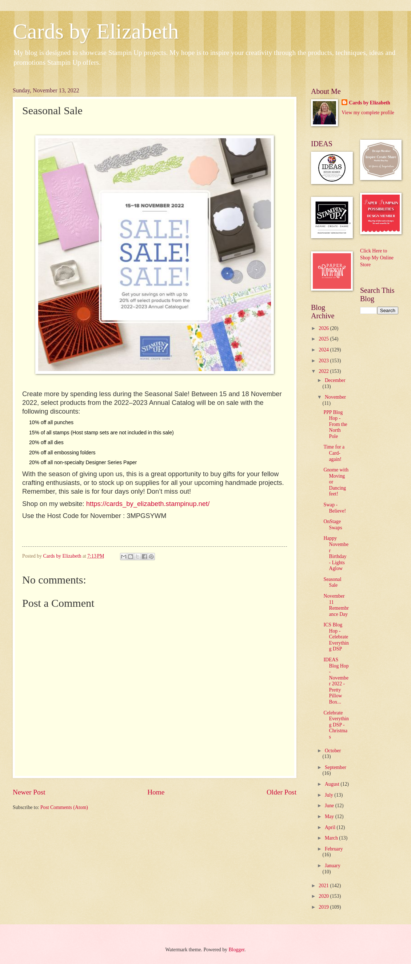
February (334, 849)
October (333, 750)
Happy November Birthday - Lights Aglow (335, 553)
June (330, 805)
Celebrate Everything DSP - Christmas (335, 725)
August (332, 784)
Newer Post (29, 792)
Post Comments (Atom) (64, 807)
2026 (324, 328)
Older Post (281, 792)
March (332, 838)
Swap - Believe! (334, 508)
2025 (324, 339)
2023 (324, 360)
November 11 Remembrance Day (335, 605)
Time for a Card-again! (333, 453)
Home (155, 792)
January (332, 865)
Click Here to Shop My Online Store (377, 258)
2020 (324, 896)
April (331, 827)
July (329, 795)
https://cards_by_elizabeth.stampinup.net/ (148, 503)
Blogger (236, 949)
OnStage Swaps (332, 524)
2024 (324, 349)
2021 (324, 885)
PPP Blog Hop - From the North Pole (335, 424)
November (335, 397)
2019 (324, 907)
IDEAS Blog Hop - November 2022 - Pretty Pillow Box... (335, 681)
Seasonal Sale (332, 582)
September (335, 767)
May (330, 816)
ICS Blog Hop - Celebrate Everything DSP (335, 637)
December (335, 380)
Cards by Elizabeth (96, 31)
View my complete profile (368, 112)
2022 (324, 371)
